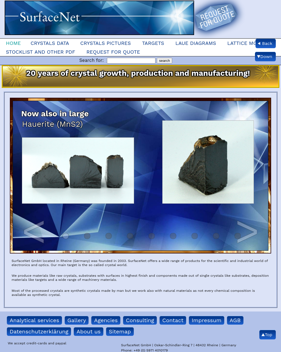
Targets (153, 43)
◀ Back (265, 43)
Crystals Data (49, 43)
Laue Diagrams (195, 43)
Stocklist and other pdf (40, 52)
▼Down (264, 56)
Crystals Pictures (105, 43)
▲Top (267, 334)
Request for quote (113, 52)
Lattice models (248, 43)
